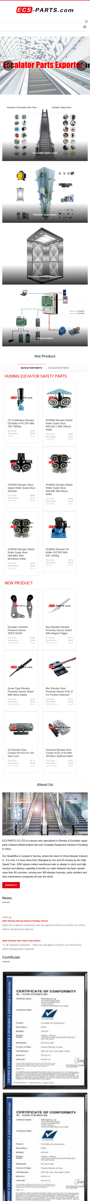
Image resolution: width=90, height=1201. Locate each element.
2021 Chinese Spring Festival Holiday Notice (25, 921)
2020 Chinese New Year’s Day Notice (21, 940)
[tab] (31, 368)
